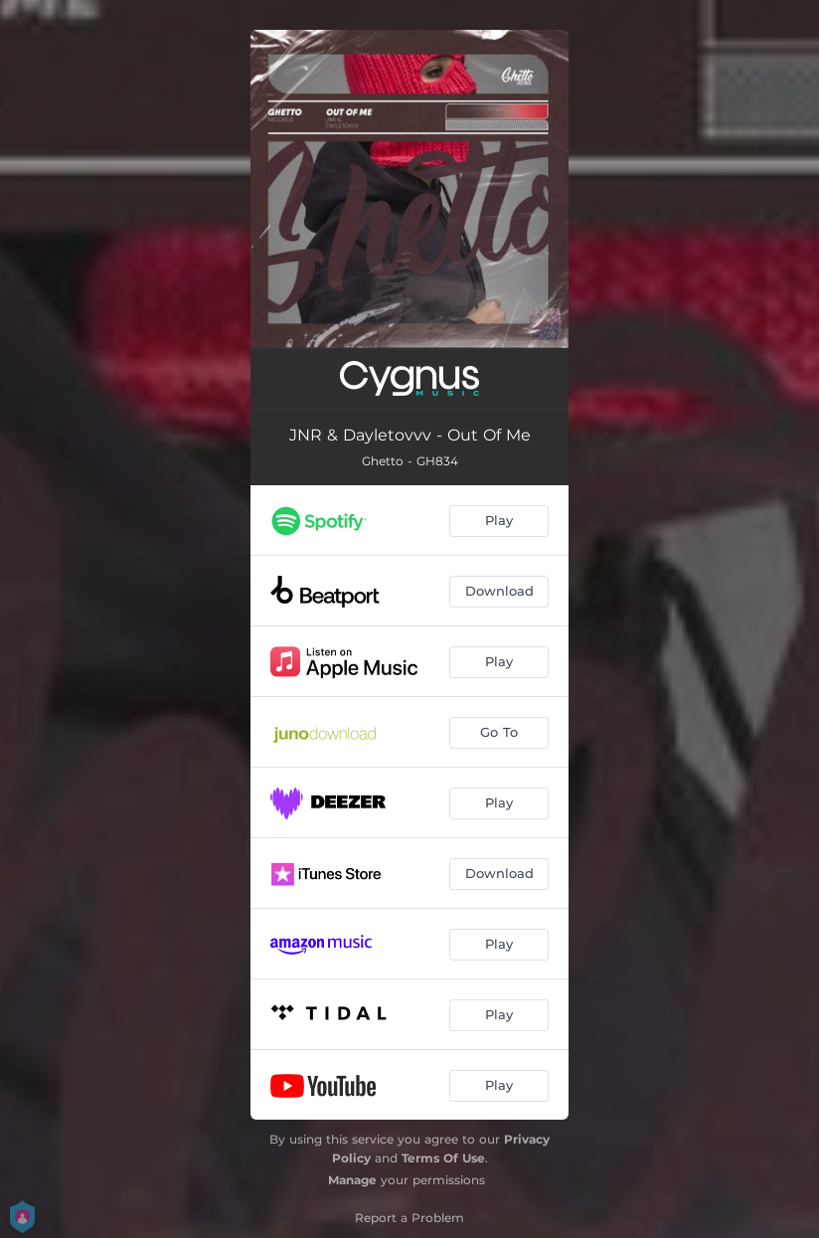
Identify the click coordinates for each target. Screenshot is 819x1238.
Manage (352, 1179)
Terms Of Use (443, 1157)
